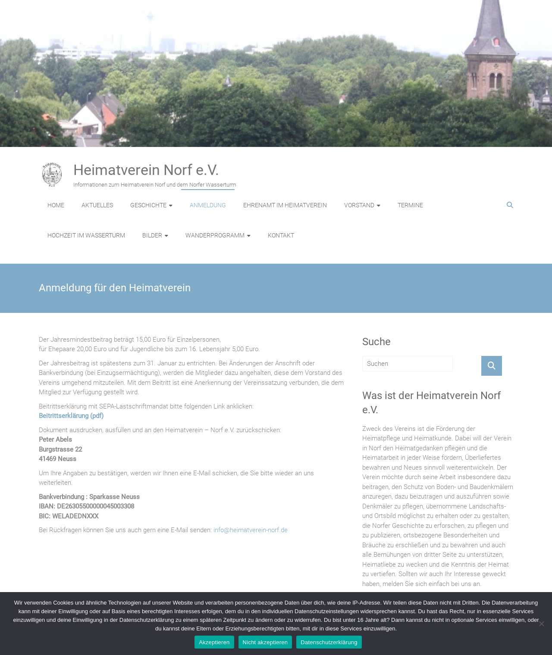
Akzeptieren (214, 642)
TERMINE (410, 205)
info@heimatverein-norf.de (250, 530)
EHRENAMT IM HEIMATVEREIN (285, 205)
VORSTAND (359, 205)
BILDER (152, 235)
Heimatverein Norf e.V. (146, 169)
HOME (55, 205)
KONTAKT (281, 235)
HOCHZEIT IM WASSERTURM (86, 235)
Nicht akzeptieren (265, 642)
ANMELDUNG (208, 205)
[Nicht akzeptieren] (541, 623)
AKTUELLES (97, 205)
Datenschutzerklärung (329, 642)
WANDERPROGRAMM (215, 235)
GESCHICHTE (148, 205)
